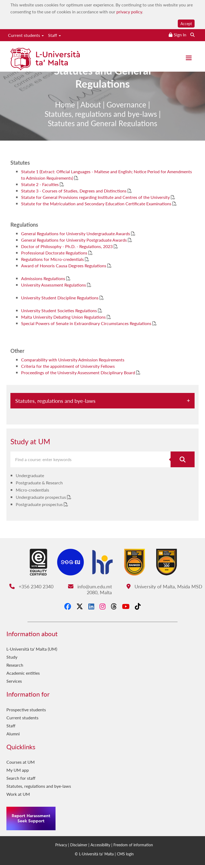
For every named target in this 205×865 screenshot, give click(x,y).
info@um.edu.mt (90, 586)
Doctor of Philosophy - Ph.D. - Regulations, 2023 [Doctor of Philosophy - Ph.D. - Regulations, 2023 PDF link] (67, 246)
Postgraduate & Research (39, 483)
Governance (126, 113)
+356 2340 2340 (31, 586)
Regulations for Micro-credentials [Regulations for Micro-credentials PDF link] (53, 259)
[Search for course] (183, 459)
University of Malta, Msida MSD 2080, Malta (145, 589)
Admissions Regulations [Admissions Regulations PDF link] (43, 278)
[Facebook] (67, 606)
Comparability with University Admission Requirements (72, 360)
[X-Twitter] (79, 606)
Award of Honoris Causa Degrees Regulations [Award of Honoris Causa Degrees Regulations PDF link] (64, 265)
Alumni (13, 734)
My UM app (17, 770)
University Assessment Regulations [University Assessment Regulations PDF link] (54, 285)
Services (14, 681)
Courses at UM (20, 762)
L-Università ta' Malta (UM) (31, 649)
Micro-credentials (32, 490)
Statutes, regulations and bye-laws (101, 123)
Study (11, 657)
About (90, 113)
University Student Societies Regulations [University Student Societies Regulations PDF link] (59, 310)
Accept (186, 23)
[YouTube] (125, 606)
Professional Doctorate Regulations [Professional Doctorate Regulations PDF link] (54, 253)
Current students (26, 35)
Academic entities (23, 673)
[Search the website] (192, 35)
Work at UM (18, 794)
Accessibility (100, 844)
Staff (54, 35)
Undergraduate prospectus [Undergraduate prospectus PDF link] (41, 497)
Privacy (61, 844)
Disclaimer (78, 844)
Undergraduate (30, 475)
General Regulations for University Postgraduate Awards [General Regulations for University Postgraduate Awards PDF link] (74, 240)
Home (65, 113)
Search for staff (21, 778)
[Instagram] (102, 606)
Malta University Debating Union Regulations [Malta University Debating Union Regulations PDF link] (64, 317)
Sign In (180, 35)
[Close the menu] (189, 58)
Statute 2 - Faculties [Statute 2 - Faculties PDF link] (40, 184)
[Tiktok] (138, 606)
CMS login (125, 853)
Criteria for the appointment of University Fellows (68, 366)
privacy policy (129, 12)
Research (14, 665)
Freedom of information (133, 844)
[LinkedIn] (91, 606)
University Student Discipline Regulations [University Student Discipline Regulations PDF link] (60, 298)
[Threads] (114, 606)
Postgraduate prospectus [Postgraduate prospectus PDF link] (40, 504)
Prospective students (26, 709)
